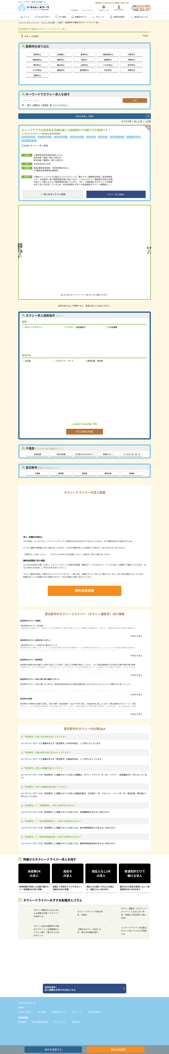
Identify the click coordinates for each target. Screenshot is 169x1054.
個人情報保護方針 (40, 1014)
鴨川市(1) (37, 64)
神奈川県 (108, 474)
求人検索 (62, 16)
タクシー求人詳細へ (116, 194)
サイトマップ (60, 1014)
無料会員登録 (84, 591)
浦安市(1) (60, 59)
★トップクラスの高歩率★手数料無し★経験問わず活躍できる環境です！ (66, 129)
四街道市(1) (37, 59)
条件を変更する (53, 1049)
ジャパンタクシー (61, 105)
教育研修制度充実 (28, 137)
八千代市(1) (37, 70)
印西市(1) (131, 59)
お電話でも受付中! (141, 8)
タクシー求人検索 (48, 22)
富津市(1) (84, 54)
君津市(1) (37, 54)
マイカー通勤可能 (133, 137)
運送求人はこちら (141, 16)
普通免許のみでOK (117, 137)
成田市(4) (60, 70)
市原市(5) (131, 70)
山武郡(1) (60, 54)
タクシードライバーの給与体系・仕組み (83, 906)
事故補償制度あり (77, 137)
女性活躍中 (102, 137)
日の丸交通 (61, 455)
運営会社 (76, 1014)
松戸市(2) (131, 64)
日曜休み (36, 105)
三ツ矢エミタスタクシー (84, 455)
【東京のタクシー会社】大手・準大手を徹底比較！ (82, 923)
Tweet (145, 35)
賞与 (29, 105)
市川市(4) (108, 70)
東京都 (61, 474)
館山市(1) (60, 64)
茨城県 (131, 474)
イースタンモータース (131, 455)
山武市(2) (84, 64)
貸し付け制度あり (44, 137)
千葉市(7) (131, 54)
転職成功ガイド (81, 16)
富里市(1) (37, 75)
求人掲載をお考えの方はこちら (84, 981)
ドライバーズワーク (27, 995)
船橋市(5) (108, 59)
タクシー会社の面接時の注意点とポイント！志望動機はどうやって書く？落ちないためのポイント (40, 923)
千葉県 (60, 22)
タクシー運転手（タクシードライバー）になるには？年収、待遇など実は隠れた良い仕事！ (127, 906)
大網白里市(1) (107, 54)
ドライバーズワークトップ (28, 22)
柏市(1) (84, 59)
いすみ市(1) (107, 64)
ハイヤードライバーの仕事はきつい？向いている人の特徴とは (127, 923)
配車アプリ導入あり (29, 140)
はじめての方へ (44, 16)
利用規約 (22, 1014)
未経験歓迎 (91, 137)
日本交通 (37, 455)
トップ (26, 16)
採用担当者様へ (119, 16)
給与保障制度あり (61, 137)
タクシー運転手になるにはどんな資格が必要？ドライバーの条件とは (40, 905)
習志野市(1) (84, 70)
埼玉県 (84, 474)
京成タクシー (108, 455)
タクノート (100, 16)
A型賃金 (44, 105)
